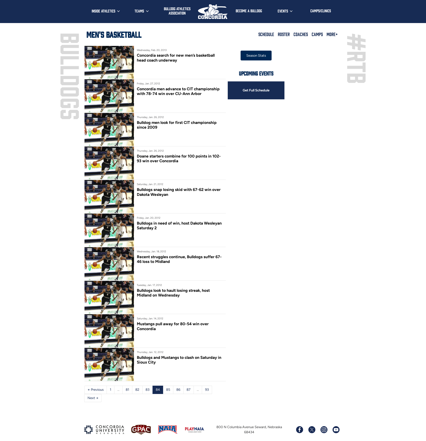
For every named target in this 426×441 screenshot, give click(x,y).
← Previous (96, 390)
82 (137, 390)
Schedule (266, 34)
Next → (93, 398)
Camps (317, 34)
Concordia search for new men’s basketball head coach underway (176, 57)
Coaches (301, 34)
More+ (332, 34)
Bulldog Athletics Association (177, 10)
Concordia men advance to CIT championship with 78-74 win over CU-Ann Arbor (178, 91)
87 (189, 390)
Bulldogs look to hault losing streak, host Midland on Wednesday (173, 292)
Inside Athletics (103, 10)
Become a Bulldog (249, 10)
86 (178, 390)
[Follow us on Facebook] (300, 430)
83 (147, 390)
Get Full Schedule (256, 90)
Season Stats (256, 55)
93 (207, 390)
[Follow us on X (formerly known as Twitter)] (312, 430)
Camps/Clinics (320, 10)
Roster (284, 34)
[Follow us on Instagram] (324, 430)
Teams (139, 10)
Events (283, 10)
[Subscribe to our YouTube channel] (336, 430)
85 (168, 390)
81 (127, 390)
